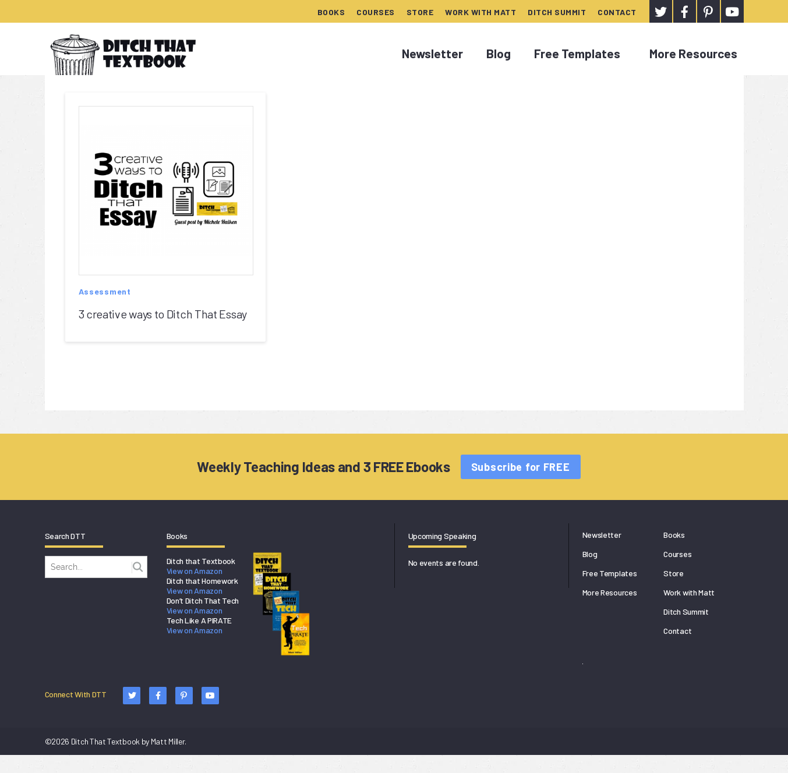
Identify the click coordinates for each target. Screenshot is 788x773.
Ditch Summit (557, 12)
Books (331, 12)
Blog (498, 53)
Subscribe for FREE (520, 466)
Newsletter (432, 53)
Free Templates (577, 53)
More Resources (693, 53)
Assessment (105, 291)
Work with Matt (480, 12)
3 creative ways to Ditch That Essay (163, 314)
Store (420, 12)
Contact (617, 12)
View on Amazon (194, 571)
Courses (375, 12)
